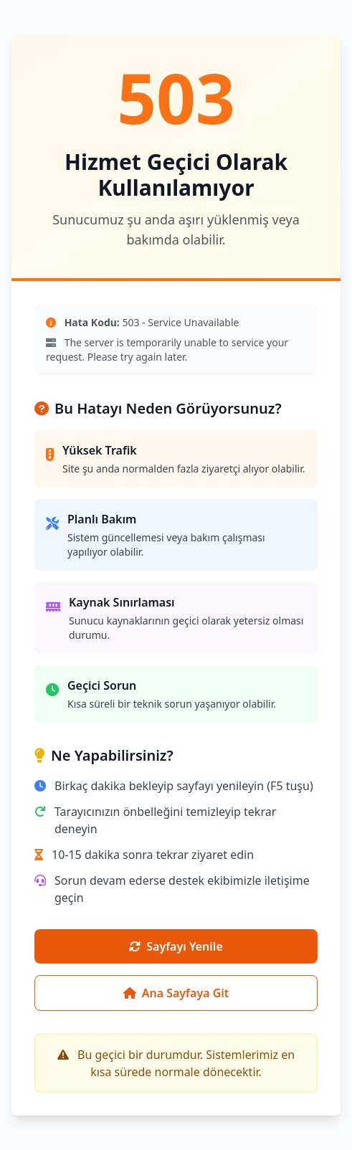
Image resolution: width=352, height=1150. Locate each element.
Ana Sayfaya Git (176, 993)
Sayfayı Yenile (176, 946)
